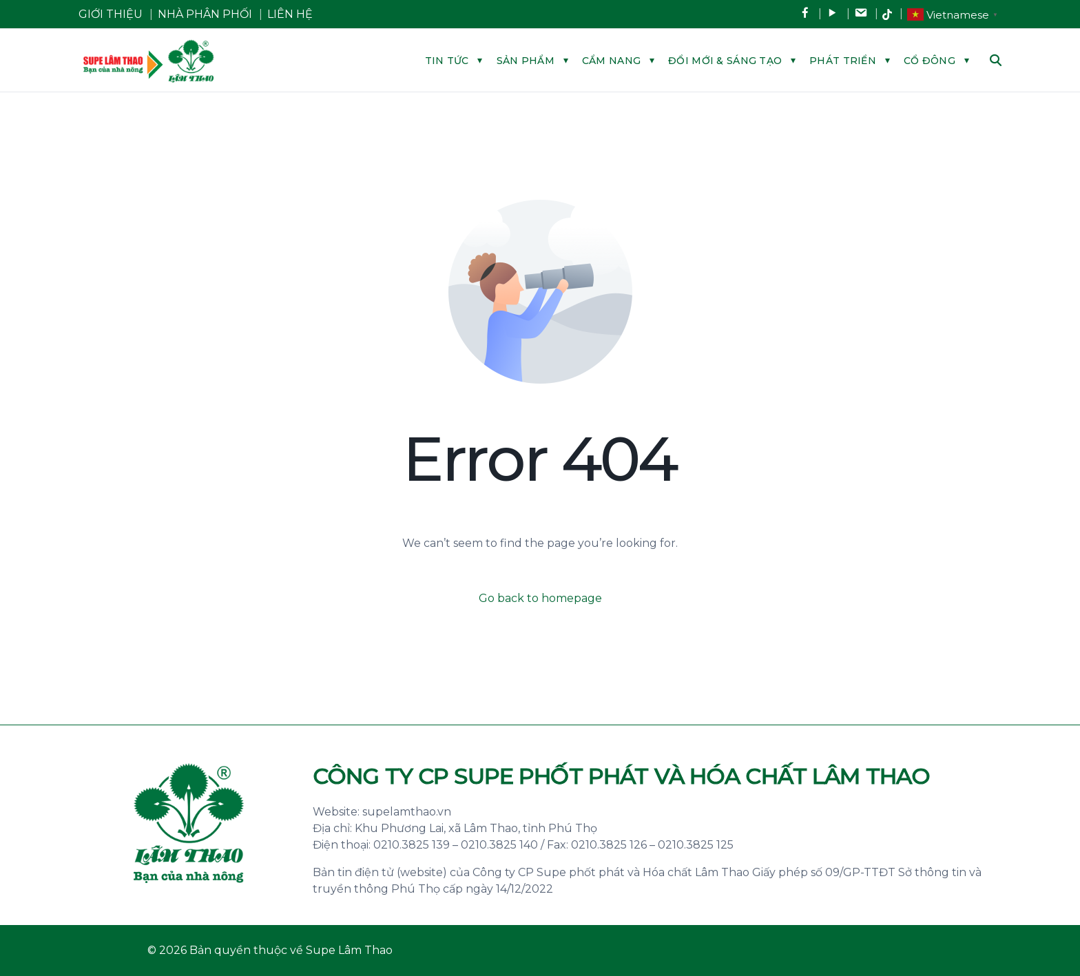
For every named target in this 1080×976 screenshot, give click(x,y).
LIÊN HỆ (290, 14)
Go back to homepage (540, 598)
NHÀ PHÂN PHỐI (205, 14)
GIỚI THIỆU (111, 14)
